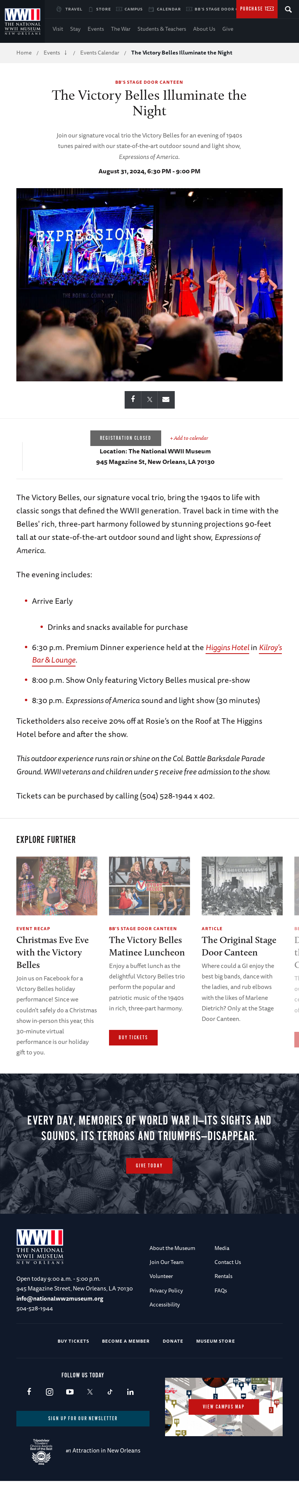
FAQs (221, 1312)
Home (24, 52)
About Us (204, 29)
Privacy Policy (166, 1312)
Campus (134, 9)
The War (120, 29)
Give (227, 29)
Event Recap (33, 928)
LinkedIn (130, 1414)
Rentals (223, 1298)
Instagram (49, 1414)
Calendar (169, 9)
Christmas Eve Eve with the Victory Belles (52, 952)
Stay (75, 29)
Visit (58, 29)
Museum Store (215, 1362)
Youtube (69, 1414)
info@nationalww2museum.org (59, 1320)
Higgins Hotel (227, 647)
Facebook (29, 1414)
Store (103, 9)
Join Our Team (167, 1284)
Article (212, 928)
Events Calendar (99, 52)
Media (222, 1270)
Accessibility (165, 1326)
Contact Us (228, 1284)
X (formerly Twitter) (89, 1414)
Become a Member (126, 1362)
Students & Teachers (161, 29)
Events (96, 29)
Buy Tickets (133, 1038)
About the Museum (172, 1270)
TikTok (110, 1414)
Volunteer (161, 1298)
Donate (173, 1362)
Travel (74, 9)
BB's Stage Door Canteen (226, 9)
